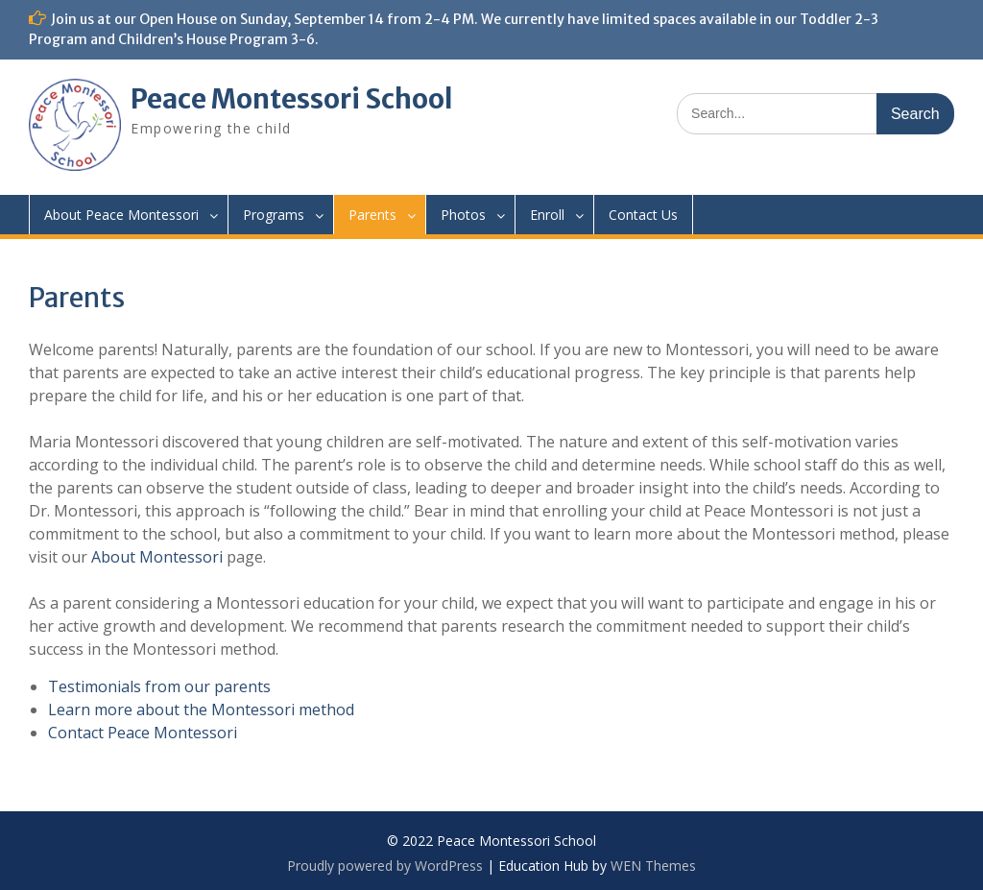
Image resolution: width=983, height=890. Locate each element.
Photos (463, 214)
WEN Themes (653, 865)
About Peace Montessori (121, 214)
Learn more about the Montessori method (201, 709)
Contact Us (643, 214)
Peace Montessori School (292, 99)
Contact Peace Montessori (142, 732)
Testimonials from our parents (159, 686)
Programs (273, 214)
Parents (372, 214)
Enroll (547, 214)
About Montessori (157, 556)
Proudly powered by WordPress (385, 865)
